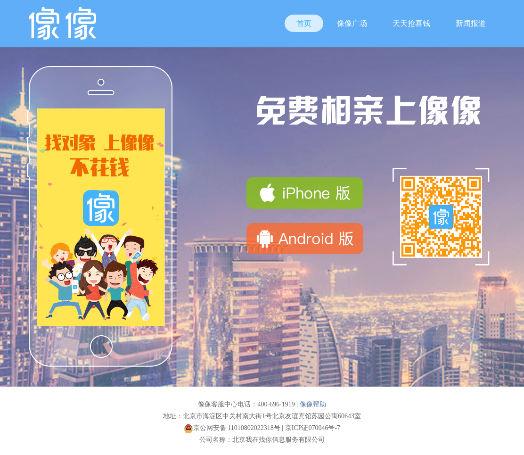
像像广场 (352, 23)
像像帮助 (313, 404)
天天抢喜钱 (411, 23)
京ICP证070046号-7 (312, 427)
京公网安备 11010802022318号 (232, 427)
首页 (303, 23)
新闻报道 (471, 23)
